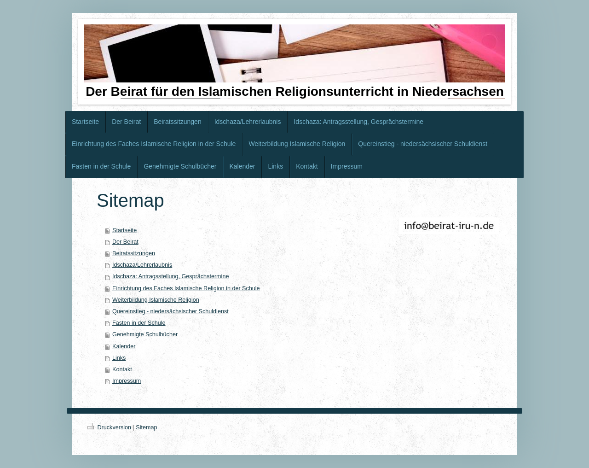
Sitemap (146, 427)
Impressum (126, 381)
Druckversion (110, 427)
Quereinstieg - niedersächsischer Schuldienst (170, 311)
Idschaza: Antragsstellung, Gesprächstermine (170, 276)
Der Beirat (125, 242)
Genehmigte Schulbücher (145, 334)
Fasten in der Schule (139, 323)
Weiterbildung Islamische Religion (155, 300)
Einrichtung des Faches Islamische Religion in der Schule (186, 288)
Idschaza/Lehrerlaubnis (142, 265)
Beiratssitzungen (133, 253)
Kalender (123, 346)
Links (119, 358)
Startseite (124, 230)
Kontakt (122, 369)
